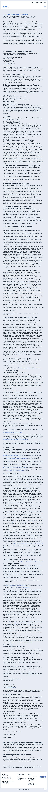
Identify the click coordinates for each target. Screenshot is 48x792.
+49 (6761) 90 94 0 (7, 780)
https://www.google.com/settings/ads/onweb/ (20, 623)
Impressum (20, 777)
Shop (45, 2)
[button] (45, 6)
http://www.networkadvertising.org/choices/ (17, 458)
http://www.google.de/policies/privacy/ (12, 432)
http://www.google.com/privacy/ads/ (15, 470)
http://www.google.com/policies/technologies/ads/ (20, 642)
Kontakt (41, 2)
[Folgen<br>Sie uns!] (41, 777)
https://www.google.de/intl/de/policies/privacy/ (32, 561)
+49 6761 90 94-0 (35, 2)
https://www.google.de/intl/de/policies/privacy (29, 368)
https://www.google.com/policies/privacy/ (19, 587)
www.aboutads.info (8, 626)
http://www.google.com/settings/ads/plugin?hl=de (15, 439)
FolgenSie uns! (44, 777)
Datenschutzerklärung (22, 778)
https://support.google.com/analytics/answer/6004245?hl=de (28, 543)
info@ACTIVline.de (11, 687)
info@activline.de (10, 65)
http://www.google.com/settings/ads (12, 455)
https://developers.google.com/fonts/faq (16, 585)
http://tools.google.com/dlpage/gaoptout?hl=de (15, 467)
